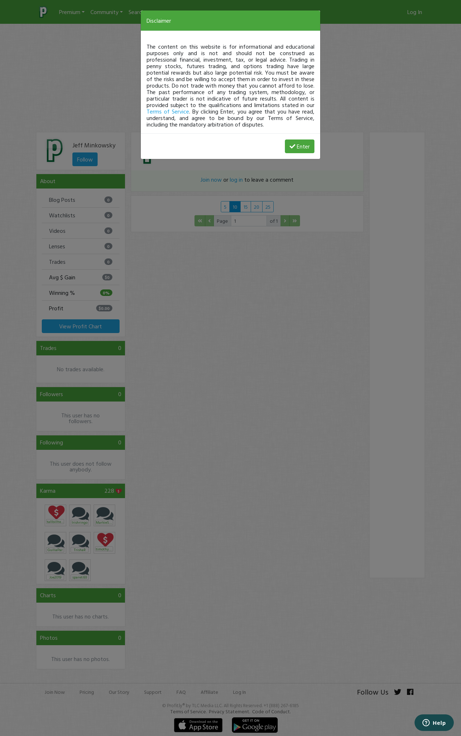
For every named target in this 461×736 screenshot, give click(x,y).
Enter (300, 146)
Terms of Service (168, 111)
